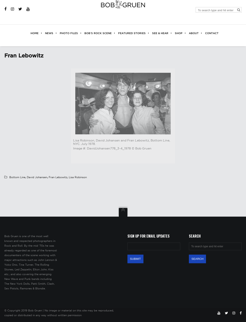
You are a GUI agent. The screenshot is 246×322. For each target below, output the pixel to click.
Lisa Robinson (78, 177)
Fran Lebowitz (58, 177)
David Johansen (37, 177)
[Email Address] (153, 246)
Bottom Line (17, 177)
